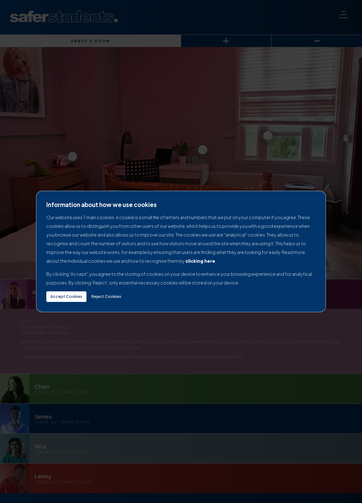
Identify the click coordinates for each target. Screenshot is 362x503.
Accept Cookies (66, 296)
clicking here (200, 261)
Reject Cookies (106, 296)
